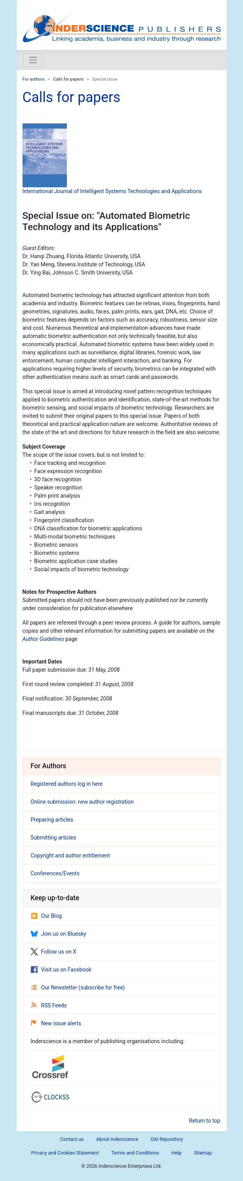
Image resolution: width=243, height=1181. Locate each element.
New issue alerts (56, 1023)
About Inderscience (117, 1139)
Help (176, 1153)
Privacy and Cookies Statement (65, 1153)
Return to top (204, 1121)
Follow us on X (54, 952)
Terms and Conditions (135, 1153)
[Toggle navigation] (33, 60)
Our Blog (46, 916)
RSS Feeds (49, 1005)
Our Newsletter (55, 987)
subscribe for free (101, 987)
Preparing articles (52, 820)
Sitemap (203, 1153)
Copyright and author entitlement (70, 855)
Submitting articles (53, 837)
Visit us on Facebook (61, 969)
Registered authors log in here (67, 784)
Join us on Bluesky (58, 934)
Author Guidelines (43, 639)
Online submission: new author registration (82, 802)
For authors (34, 79)
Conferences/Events (55, 873)
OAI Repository (166, 1139)
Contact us (72, 1139)
